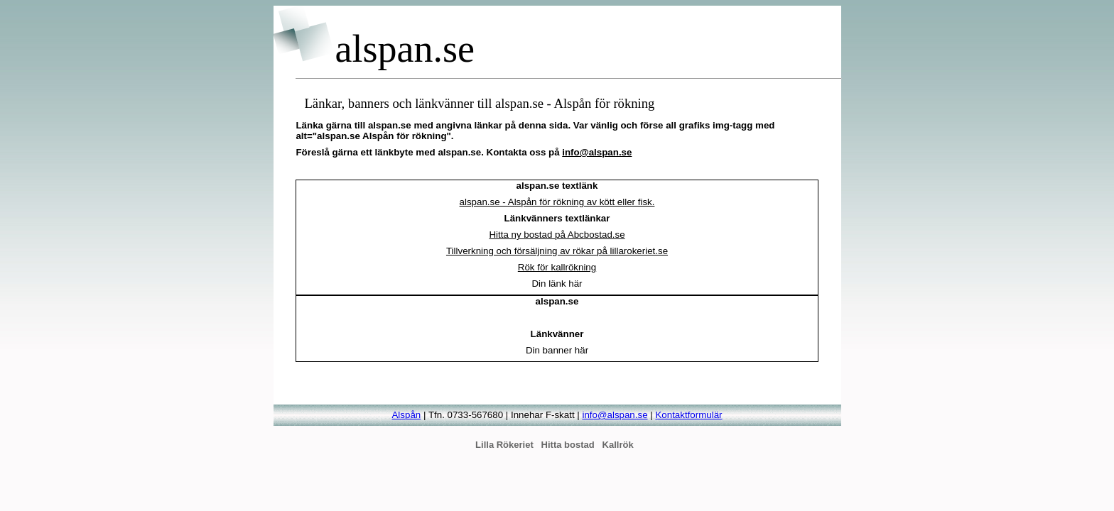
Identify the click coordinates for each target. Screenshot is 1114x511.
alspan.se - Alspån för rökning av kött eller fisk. (557, 202)
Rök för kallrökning (557, 267)
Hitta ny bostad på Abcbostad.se (556, 234)
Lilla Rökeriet (504, 444)
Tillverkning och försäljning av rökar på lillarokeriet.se (557, 251)
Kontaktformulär (688, 415)
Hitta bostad (568, 444)
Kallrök (618, 444)
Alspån (406, 415)
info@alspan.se (597, 152)
